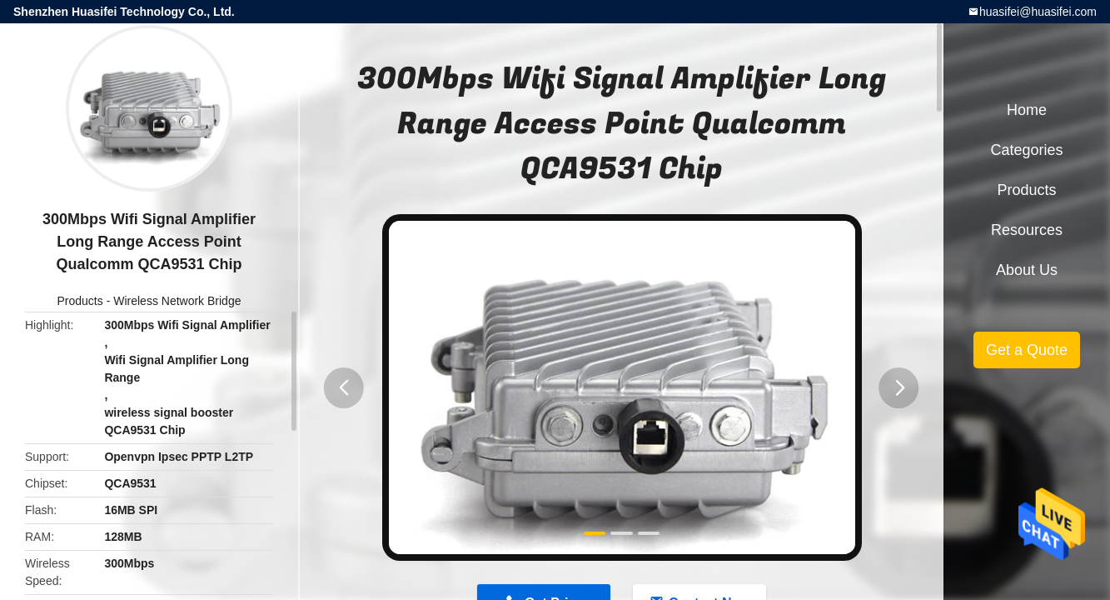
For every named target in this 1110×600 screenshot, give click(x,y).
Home (1027, 110)
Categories (1026, 150)
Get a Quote (1027, 350)
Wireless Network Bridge (177, 301)
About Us (1027, 270)
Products (80, 301)
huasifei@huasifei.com (1038, 11)
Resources (1027, 230)
